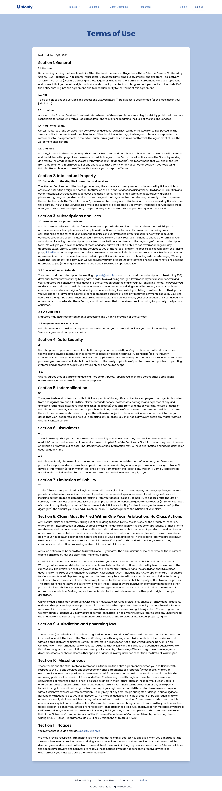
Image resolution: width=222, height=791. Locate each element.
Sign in (183, 7)
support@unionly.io (105, 275)
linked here (52, 252)
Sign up (199, 7)
